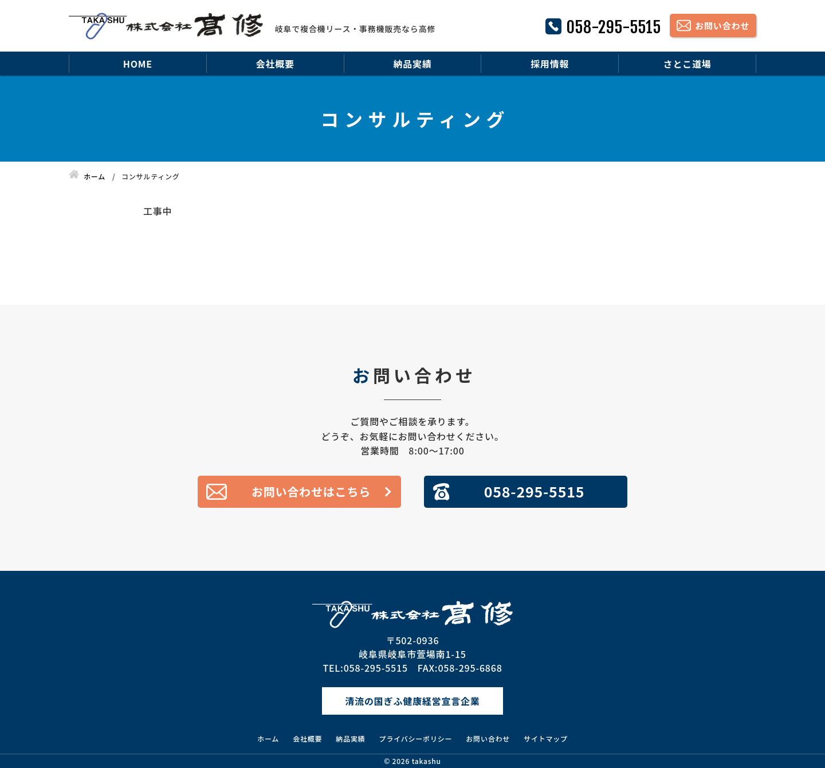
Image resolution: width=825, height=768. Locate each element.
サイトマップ (546, 738)
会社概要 (275, 63)
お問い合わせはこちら (311, 491)
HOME (137, 63)
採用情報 (550, 63)
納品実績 (412, 63)
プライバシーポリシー (416, 738)
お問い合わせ (488, 738)
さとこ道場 (687, 63)
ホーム (268, 738)
